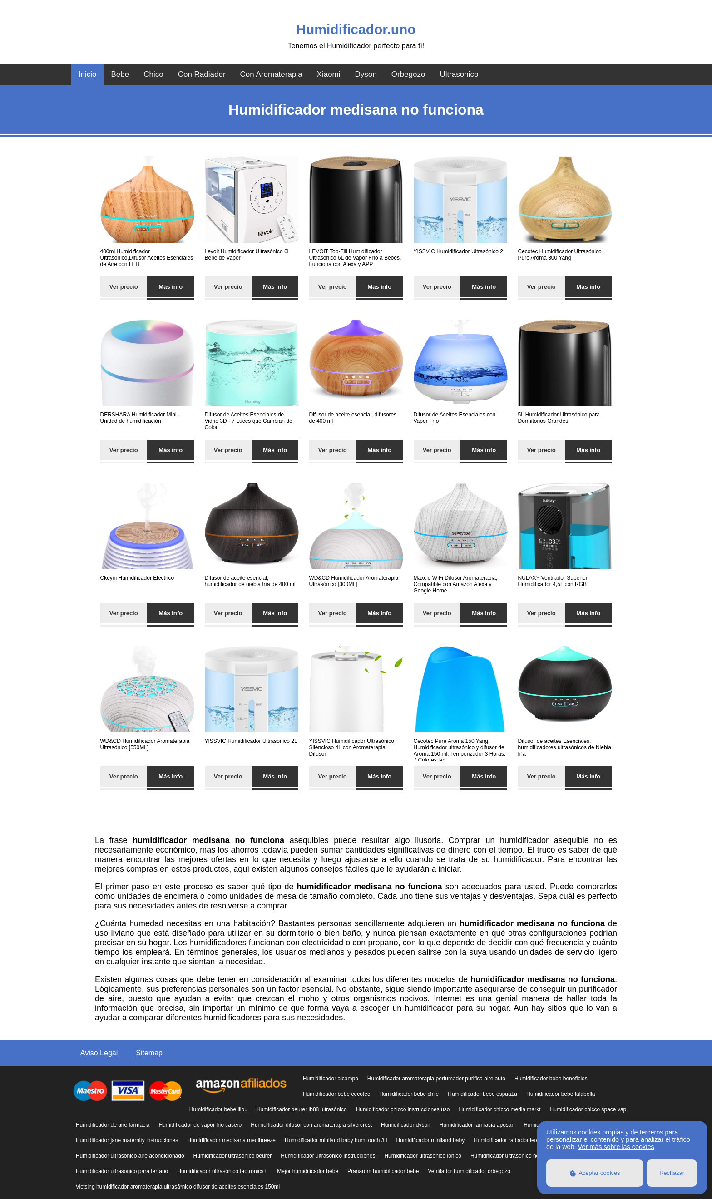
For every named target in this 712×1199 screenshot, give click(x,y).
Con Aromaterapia (271, 74)
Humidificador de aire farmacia (113, 1125)
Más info (170, 286)
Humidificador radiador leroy (508, 1140)
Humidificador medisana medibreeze (231, 1140)
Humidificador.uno (355, 29)
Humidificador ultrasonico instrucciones (328, 1156)
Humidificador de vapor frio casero (200, 1125)
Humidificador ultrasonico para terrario (122, 1171)
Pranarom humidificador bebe (383, 1171)
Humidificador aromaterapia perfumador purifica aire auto (436, 1078)
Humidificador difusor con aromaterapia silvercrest (311, 1125)
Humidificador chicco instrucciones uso (403, 1109)
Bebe (120, 74)
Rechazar (671, 1172)
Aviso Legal (99, 1053)
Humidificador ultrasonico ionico (422, 1156)
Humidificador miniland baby (430, 1140)
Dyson (366, 74)
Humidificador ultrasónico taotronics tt (222, 1171)
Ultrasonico (459, 74)
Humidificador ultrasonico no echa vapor (519, 1156)
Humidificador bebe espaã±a (482, 1094)
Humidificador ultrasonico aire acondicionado (130, 1156)
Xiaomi (329, 74)
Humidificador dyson (405, 1125)
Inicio (88, 74)
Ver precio (123, 286)
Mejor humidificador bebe (307, 1171)
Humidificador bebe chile (409, 1094)
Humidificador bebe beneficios (551, 1078)
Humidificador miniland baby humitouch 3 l (336, 1140)
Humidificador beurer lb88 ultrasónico (302, 1109)
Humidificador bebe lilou (218, 1109)
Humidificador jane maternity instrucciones (127, 1140)
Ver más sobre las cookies (616, 1146)
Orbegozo (408, 74)
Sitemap (149, 1053)
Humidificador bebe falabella (560, 1094)
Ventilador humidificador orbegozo (469, 1171)
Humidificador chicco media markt (499, 1109)
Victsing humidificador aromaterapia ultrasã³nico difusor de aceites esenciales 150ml (178, 1187)
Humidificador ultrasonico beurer (232, 1156)
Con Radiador (202, 74)
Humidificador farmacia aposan (477, 1125)
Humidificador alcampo (330, 1078)
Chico (153, 74)
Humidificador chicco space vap (587, 1109)
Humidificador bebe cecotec (336, 1094)
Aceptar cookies (595, 1172)
